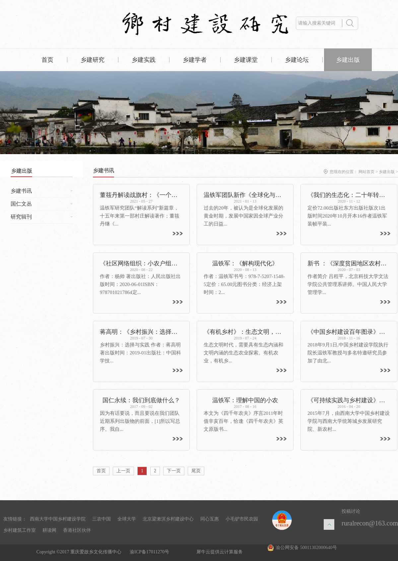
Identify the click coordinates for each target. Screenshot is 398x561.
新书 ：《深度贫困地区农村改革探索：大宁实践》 (348, 263)
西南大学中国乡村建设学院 (58, 518)
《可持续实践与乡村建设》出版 (348, 400)
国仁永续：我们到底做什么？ (141, 400)
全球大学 (126, 518)
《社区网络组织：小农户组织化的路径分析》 (141, 263)
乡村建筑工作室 (19, 530)
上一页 (123, 470)
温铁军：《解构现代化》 (245, 263)
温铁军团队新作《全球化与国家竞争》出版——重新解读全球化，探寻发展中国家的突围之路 (245, 195)
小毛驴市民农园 (242, 518)
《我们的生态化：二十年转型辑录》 (348, 195)
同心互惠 (209, 518)
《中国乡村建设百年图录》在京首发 (348, 331)
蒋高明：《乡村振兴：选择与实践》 (141, 331)
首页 (47, 59)
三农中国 (101, 518)
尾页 (196, 470)
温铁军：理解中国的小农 (245, 400)
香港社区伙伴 (77, 530)
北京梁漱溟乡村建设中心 (168, 518)
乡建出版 (387, 171)
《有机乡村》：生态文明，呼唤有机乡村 (245, 331)
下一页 (174, 470)
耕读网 (49, 530)
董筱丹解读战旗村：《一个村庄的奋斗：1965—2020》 (141, 195)
